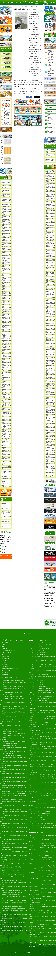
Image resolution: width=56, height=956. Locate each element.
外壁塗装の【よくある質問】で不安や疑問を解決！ (13, 680)
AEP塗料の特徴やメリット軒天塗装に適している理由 (50, 475)
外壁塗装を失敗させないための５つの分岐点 (12, 696)
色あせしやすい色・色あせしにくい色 (51, 65)
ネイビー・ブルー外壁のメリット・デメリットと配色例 (14, 900)
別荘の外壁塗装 (34, 821)
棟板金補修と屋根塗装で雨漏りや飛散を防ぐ (6, 423)
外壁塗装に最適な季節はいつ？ (6, 244)
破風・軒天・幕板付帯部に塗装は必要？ (6, 311)
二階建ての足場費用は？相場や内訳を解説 (50, 301)
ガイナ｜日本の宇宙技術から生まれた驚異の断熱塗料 (42, 875)
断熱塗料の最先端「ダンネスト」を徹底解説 (50, 390)
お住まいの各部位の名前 (6, 231)
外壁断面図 (5, 476)
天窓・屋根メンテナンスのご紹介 (6, 329)
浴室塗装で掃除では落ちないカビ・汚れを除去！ (41, 793)
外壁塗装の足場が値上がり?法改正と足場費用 (50, 296)
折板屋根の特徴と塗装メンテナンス (6, 378)
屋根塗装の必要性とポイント (37, 684)
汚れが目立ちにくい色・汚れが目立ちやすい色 (51, 58)
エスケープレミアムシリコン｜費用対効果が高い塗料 (42, 855)
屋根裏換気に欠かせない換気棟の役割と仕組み (6, 449)
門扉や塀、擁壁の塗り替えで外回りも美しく (40, 698)
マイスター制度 (5, 656)
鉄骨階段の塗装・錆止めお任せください (6, 396)
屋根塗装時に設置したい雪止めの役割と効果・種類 (6, 342)
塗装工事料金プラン (38, 2)
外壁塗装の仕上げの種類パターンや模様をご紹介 (50, 457)
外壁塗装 (6, 54)
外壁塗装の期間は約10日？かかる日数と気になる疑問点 (14, 706)
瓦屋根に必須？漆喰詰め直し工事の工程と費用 (41, 736)
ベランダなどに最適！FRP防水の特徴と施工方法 (6, 436)
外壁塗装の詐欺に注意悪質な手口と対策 (50, 211)
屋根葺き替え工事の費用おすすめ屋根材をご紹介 (6, 222)
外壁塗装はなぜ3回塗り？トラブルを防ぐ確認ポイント (14, 791)
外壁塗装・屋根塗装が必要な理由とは (10, 731)
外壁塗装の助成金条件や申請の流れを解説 (50, 180)
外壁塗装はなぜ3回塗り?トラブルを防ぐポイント (6, 307)
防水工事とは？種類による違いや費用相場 (6, 432)
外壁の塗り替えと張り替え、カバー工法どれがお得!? (50, 234)
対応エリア (4, 664)
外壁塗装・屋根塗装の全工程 (37, 650)
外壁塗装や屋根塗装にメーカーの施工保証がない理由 (50, 283)
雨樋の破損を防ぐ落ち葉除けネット (6, 347)
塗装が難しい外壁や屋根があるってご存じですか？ (50, 314)
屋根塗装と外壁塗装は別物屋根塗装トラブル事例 (6, 298)
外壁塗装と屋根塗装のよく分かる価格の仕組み (41, 644)
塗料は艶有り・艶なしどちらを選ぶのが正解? (50, 327)
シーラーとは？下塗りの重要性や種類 (50, 274)
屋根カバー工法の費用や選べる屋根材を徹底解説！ (42, 690)
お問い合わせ (5, 521)
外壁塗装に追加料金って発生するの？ (50, 189)
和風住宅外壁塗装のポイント (50, 341)
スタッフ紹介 (5, 508)
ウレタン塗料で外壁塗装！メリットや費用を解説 (6, 253)
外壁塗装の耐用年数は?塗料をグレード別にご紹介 (6, 235)
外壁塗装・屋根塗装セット (6, 63)
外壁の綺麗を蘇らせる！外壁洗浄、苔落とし (50, 363)
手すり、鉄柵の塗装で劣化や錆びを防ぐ (6, 400)
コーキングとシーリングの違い (6, 463)
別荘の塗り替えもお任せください (50, 160)
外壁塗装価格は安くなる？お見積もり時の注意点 (6, 213)
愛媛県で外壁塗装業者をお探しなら (10, 668)
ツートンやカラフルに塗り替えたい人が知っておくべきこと (51, 72)
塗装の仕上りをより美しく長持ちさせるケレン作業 (6, 289)
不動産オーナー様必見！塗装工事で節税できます (50, 287)
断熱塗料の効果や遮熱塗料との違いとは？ (50, 385)
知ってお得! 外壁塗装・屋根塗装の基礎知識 (12, 729)
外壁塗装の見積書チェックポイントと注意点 (50, 203)
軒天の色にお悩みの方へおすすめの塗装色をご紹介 (6, 325)
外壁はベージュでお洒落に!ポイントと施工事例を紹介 (50, 439)
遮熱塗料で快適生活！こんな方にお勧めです (40, 859)
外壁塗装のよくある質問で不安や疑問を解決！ (50, 176)
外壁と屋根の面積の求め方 (6, 472)
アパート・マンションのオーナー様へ (50, 155)
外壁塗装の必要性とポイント (37, 682)
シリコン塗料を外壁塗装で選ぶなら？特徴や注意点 (6, 258)
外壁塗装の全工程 (6, 204)
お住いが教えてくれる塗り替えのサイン (6, 195)
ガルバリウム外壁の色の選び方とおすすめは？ (12, 755)
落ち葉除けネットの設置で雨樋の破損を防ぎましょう (42, 774)
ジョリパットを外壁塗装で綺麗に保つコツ (50, 350)
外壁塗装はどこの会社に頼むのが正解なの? (12, 809)
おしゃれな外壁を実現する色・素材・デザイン (50, 417)
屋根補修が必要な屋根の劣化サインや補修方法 (6, 351)
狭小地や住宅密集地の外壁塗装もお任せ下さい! (6, 365)
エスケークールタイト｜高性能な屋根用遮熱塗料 (41, 857)
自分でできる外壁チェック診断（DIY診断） (12, 735)
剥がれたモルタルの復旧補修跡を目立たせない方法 (6, 280)
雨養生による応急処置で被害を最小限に (50, 399)
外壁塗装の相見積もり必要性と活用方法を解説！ (50, 194)
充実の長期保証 (5, 658)
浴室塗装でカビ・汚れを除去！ (6, 409)
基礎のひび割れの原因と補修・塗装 (50, 403)
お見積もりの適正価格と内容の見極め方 (50, 207)
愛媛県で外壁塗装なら (6, 512)
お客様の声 (17, 2)
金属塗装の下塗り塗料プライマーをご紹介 (50, 269)
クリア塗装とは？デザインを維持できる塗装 (6, 262)
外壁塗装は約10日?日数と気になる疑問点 (50, 216)
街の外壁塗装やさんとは (7, 642)
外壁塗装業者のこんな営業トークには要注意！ (50, 305)
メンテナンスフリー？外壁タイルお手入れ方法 (50, 336)
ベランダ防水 (6, 68)
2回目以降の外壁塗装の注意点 (50, 256)
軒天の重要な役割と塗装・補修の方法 (6, 320)
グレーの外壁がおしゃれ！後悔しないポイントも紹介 (50, 425)
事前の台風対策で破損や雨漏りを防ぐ (50, 394)
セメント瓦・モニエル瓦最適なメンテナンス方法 (6, 387)
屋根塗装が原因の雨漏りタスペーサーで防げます (6, 360)
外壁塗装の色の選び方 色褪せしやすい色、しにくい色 (14, 686)
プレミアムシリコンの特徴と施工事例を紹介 (50, 461)
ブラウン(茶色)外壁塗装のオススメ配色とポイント (50, 443)
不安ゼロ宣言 (5, 660)
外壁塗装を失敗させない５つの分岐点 (50, 185)
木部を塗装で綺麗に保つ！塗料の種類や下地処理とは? (50, 376)
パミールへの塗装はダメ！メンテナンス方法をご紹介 (50, 381)
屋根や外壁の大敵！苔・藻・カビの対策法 (50, 368)
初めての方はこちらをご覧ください (38, 642)
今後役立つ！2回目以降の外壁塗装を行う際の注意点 (42, 696)
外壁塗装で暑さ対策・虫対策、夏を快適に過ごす (41, 823)
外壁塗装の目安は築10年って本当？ (6, 200)
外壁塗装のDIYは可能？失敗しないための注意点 (50, 310)
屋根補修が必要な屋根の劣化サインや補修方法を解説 (42, 776)
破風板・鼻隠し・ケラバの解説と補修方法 (6, 316)
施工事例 (10, 2)
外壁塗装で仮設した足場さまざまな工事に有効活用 (50, 292)
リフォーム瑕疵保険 (6, 652)
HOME (16, 23)
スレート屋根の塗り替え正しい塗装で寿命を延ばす (6, 356)
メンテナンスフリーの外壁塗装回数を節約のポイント (50, 243)
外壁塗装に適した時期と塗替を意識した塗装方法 (6, 240)
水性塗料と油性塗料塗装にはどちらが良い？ (50, 332)
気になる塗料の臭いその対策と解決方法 (50, 225)
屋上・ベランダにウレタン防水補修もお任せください (6, 441)
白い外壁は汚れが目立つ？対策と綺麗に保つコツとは (50, 434)
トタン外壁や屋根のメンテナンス (6, 374)
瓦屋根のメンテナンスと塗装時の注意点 (6, 383)
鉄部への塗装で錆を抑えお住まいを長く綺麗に (6, 391)
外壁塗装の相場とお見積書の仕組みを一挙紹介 (41, 664)
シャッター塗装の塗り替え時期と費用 (6, 414)
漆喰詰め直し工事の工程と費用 (50, 345)
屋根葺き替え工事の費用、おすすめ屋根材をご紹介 (42, 688)
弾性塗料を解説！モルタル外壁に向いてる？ (50, 452)
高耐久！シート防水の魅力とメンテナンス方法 (6, 445)
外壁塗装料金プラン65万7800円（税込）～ (40, 652)
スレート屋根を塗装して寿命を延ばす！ (39, 815)
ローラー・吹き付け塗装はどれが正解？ (50, 354)
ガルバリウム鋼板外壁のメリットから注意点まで (50, 247)
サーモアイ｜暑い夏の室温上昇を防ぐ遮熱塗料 (41, 843)
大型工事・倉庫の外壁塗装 (36, 817)
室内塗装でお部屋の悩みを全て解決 (38, 700)
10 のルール (4, 654)
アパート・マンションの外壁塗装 (38, 819)
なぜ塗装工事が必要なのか (6, 186)
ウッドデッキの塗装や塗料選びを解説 (6, 405)
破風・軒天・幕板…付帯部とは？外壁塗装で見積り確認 (43, 746)
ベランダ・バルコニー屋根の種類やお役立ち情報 (6, 427)
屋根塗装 (6, 59)
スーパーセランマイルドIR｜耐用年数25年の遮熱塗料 (42, 845)
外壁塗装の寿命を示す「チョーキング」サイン (6, 271)
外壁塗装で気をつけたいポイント (6, 302)
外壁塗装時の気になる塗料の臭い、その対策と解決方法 (14, 720)
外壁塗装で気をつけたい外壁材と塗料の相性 (6, 481)
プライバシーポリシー (6, 517)
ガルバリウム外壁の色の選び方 (50, 252)
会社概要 (52, 2)
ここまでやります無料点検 (36, 646)
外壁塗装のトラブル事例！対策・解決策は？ (50, 408)
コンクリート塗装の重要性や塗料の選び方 (6, 418)
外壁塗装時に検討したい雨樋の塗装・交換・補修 (6, 338)
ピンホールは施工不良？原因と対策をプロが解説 (6, 284)
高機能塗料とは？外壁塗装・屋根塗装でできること (6, 293)
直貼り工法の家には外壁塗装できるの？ (50, 323)
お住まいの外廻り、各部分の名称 (9, 743)
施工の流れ (31, 2)
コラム (21, 23)
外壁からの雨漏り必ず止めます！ (38, 680)
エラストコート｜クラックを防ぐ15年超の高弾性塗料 (42, 865)
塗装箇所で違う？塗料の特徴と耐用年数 (50, 261)
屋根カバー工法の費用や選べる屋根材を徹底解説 (6, 227)
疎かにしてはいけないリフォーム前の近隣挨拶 (50, 220)
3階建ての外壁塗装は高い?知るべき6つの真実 (50, 229)
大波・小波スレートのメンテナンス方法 (6, 485)
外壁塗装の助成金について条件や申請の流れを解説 (42, 710)
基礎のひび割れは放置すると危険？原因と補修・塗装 (14, 890)
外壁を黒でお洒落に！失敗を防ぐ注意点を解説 (50, 430)
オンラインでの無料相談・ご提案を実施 (50, 171)
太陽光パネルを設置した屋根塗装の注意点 (50, 372)
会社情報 (4, 662)
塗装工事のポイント (6, 191)
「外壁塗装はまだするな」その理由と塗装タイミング (6, 209)
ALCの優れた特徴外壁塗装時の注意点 (6, 467)
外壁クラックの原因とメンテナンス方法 (6, 276)
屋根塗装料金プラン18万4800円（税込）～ (40, 654)
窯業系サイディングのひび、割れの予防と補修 (50, 318)
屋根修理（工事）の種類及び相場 (6, 218)
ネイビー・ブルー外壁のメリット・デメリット (50, 421)
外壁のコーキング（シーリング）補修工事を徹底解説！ (43, 716)
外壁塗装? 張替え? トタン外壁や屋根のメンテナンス (42, 722)
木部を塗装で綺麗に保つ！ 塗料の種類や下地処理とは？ (14, 875)
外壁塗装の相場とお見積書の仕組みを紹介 (50, 198)
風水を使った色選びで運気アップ (51, 52)
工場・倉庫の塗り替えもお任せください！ (50, 151)
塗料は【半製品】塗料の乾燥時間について (6, 458)
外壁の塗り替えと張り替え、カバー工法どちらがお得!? (14, 741)
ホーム (3, 2)
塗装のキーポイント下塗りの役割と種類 (50, 265)
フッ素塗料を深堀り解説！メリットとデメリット (50, 448)
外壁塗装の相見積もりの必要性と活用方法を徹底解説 (14, 793)
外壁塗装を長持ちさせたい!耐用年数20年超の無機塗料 (50, 278)
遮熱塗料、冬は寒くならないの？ (38, 904)
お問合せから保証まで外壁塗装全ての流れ (40, 648)
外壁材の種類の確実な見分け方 (50, 238)
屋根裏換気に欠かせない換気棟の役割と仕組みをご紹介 (14, 871)
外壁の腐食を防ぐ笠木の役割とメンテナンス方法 (6, 334)
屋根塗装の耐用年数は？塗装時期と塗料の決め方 (50, 412)
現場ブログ (4, 646)
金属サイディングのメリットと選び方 (6, 369)
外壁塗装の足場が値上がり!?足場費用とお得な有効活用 (43, 825)
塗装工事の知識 (6, 182)
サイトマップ (5, 526)
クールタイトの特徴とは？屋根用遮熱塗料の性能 (50, 466)
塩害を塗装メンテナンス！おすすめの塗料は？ (6, 454)
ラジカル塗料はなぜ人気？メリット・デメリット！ (50, 470)
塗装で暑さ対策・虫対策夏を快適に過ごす (6, 267)
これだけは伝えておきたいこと (9, 650)
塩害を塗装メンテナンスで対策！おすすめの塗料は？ (14, 872)
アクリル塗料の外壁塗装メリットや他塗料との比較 (6, 249)
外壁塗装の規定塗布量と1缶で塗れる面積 (50, 359)
